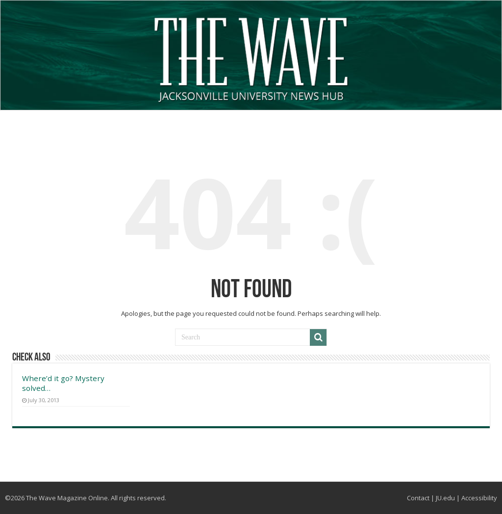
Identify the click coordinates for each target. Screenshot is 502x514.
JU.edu (445, 497)
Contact (418, 497)
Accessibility (479, 497)
